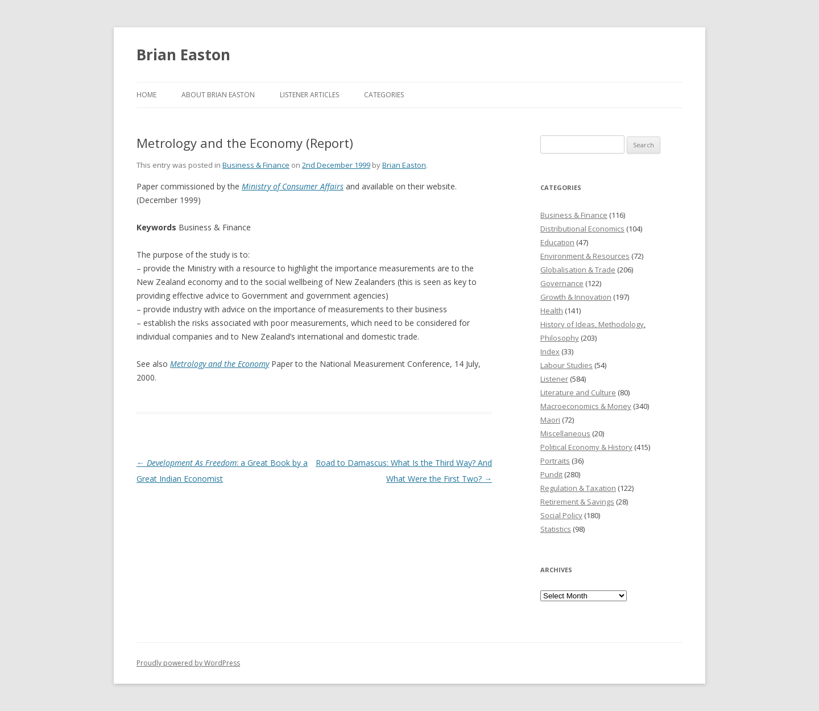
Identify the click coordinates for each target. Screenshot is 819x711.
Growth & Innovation (575, 297)
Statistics (555, 529)
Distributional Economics (582, 229)
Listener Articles (309, 95)
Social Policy (561, 515)
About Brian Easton (218, 95)
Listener (554, 379)
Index (550, 351)
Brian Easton (183, 54)
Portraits (555, 461)
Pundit (551, 474)
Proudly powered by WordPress (188, 663)
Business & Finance (255, 165)
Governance (562, 283)
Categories (384, 95)
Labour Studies (566, 365)
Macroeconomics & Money (585, 406)
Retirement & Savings (577, 502)
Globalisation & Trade (577, 269)
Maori (550, 420)
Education (557, 242)
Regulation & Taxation (578, 488)
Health (551, 310)
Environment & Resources (585, 256)
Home (146, 95)
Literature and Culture (578, 392)
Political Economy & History (586, 447)
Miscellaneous (565, 433)
